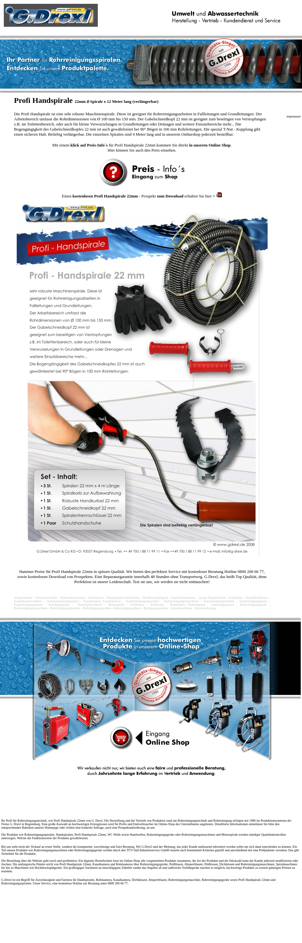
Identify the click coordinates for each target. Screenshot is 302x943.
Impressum (293, 116)
